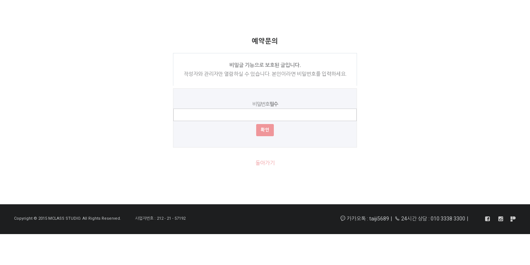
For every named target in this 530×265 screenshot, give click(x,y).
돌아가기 (265, 163)
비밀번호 (265, 104)
